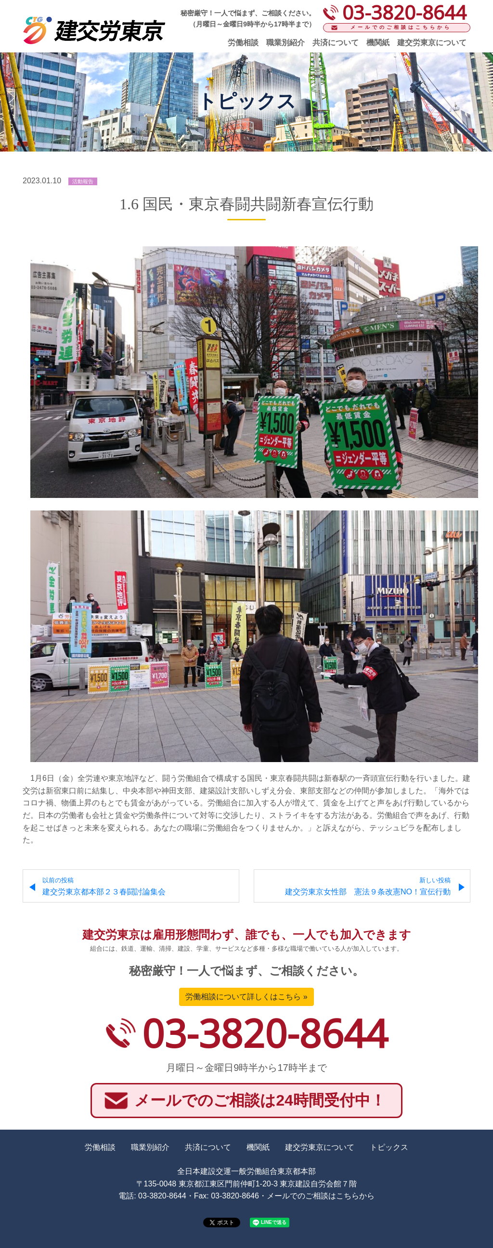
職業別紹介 (285, 42)
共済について (335, 42)
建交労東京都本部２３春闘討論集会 (104, 886)
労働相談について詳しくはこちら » (246, 997)
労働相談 (243, 42)
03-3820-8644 (265, 1032)
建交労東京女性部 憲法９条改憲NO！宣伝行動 (368, 886)
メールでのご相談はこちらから (401, 27)
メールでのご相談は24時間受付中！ (260, 1100)
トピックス (389, 1147)
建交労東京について (432, 42)
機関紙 (377, 42)
